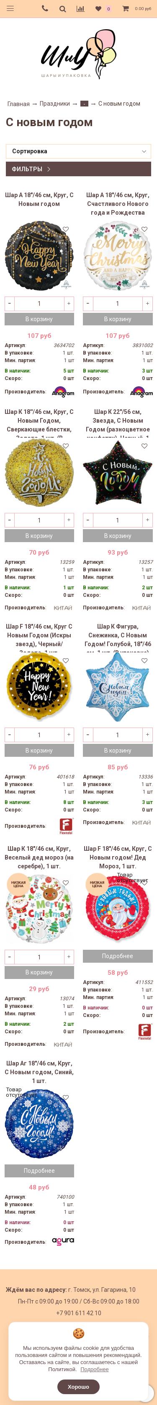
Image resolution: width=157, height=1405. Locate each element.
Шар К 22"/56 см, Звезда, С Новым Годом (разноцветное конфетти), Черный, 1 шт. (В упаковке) (118, 423)
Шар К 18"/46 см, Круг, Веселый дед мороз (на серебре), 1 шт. (39, 857)
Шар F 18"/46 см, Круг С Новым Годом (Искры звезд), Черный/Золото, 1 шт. (39, 637)
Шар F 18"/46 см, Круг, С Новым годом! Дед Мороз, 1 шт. (118, 857)
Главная (19, 104)
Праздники (55, 103)
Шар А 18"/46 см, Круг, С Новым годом (39, 199)
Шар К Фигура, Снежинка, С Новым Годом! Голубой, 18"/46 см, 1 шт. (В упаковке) (118, 637)
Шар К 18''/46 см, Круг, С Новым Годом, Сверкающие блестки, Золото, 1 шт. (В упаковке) (39, 423)
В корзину (39, 319)
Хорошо (78, 1387)
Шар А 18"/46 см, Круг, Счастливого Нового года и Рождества (117, 204)
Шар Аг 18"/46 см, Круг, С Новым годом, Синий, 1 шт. (39, 1072)
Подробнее (117, 956)
